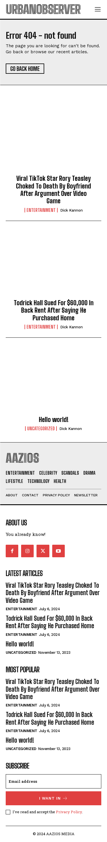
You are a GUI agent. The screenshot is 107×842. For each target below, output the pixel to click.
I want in (53, 798)
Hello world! (53, 419)
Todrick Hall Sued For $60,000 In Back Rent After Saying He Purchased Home (54, 310)
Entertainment (41, 210)
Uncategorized (41, 428)
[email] (53, 781)
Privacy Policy (69, 811)
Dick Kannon (71, 210)
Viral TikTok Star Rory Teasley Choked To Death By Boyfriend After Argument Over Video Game (53, 190)
